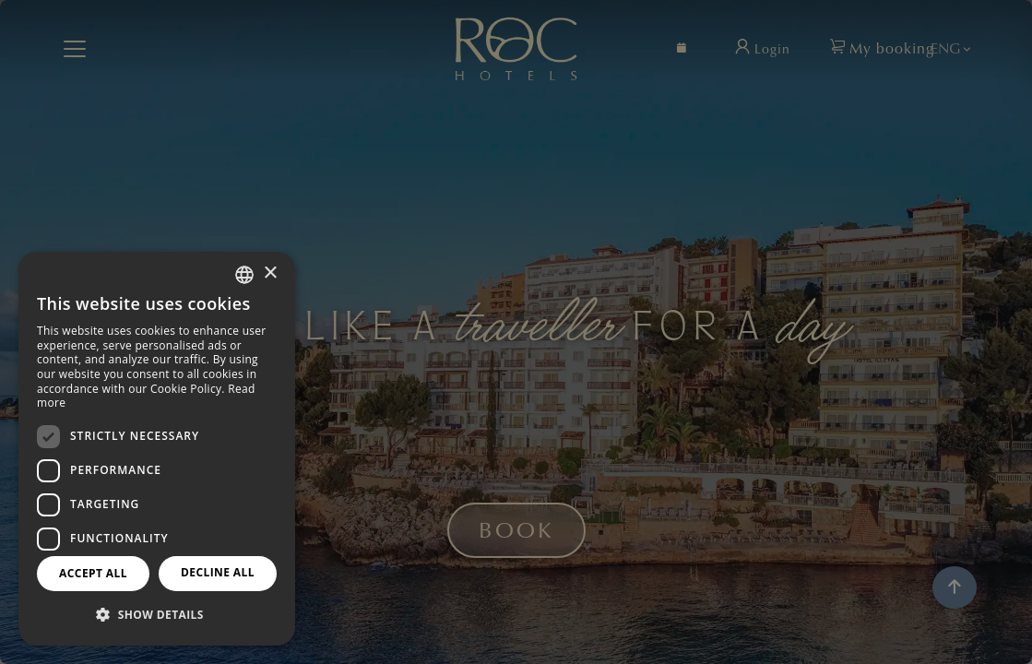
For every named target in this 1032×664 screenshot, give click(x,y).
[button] (157, 615)
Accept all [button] (93, 573)
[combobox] (244, 275)
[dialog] (156, 449)
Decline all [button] (218, 572)
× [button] (270, 273)
